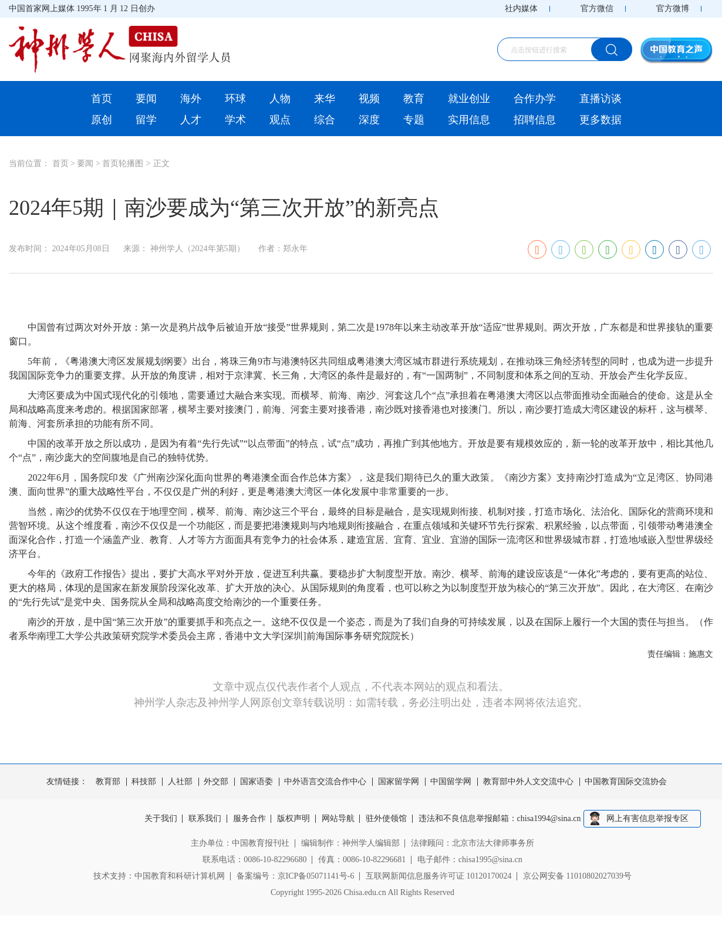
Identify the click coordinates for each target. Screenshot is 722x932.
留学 (146, 120)
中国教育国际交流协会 (626, 782)
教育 (413, 98)
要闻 (146, 98)
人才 (190, 120)
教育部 (108, 782)
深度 (369, 120)
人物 (280, 98)
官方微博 (672, 8)
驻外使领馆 (386, 819)
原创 (101, 120)
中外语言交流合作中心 (325, 782)
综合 (324, 120)
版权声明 (293, 819)
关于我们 (160, 819)
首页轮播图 (122, 163)
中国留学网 (450, 782)
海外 (190, 98)
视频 (369, 98)
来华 (324, 98)
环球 (235, 98)
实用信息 (469, 120)
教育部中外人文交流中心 (528, 782)
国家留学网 (398, 782)
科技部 (143, 782)
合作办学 (535, 98)
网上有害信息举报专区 (647, 818)
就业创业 (469, 98)
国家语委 (256, 782)
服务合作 (249, 819)
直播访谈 (600, 98)
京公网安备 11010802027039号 (577, 876)
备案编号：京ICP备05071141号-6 (296, 876)
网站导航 (338, 819)
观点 (280, 120)
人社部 (180, 782)
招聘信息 (535, 120)
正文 (161, 163)
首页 (101, 98)
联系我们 (204, 819)
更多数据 (600, 120)
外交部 (216, 782)
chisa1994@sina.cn (549, 819)
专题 (413, 120)
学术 (235, 120)
